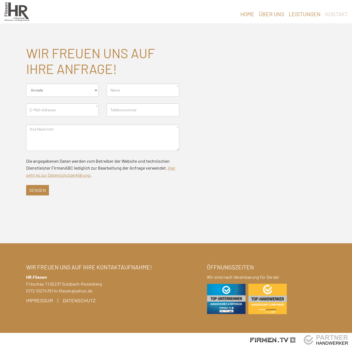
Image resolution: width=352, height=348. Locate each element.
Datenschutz (79, 300)
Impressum (39, 300)
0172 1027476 (38, 290)
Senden (37, 190)
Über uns (271, 14)
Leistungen (305, 14)
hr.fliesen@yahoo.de (73, 290)
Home (247, 14)
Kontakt (336, 14)
